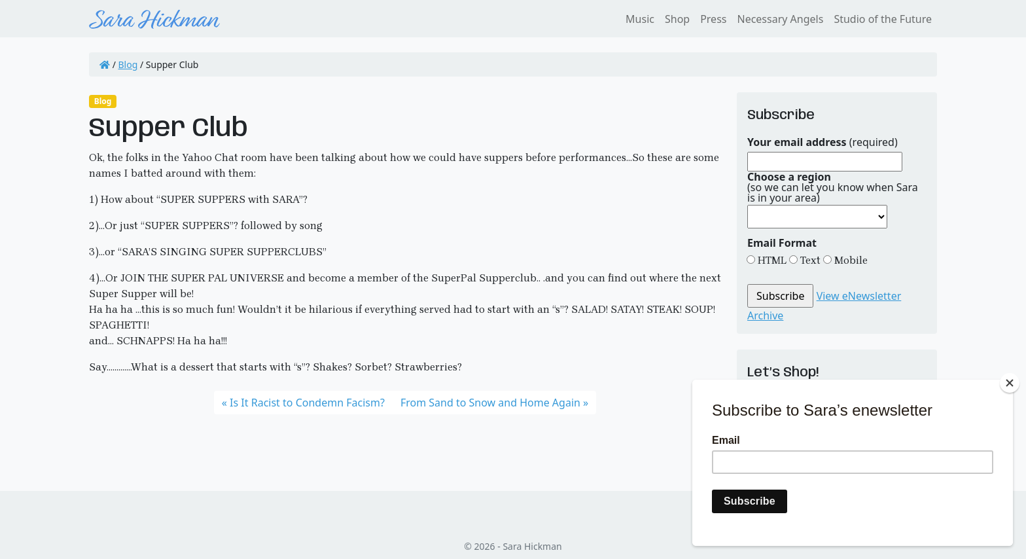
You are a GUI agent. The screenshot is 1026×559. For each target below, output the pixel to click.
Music (640, 19)
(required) (822, 142)
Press (713, 19)
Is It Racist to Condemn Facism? (307, 402)
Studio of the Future (883, 19)
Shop (677, 19)
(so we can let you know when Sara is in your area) (832, 187)
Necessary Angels (780, 19)
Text (809, 260)
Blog (128, 64)
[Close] (1009, 383)
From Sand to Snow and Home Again (490, 402)
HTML (771, 260)
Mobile (850, 260)
